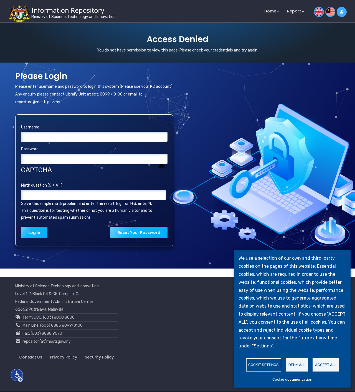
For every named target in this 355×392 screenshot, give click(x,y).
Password (30, 149)
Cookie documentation (292, 379)
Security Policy (99, 357)
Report (295, 11)
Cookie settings (263, 364)
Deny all (296, 364)
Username (30, 127)
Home (271, 11)
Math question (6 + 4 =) (41, 185)
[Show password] (161, 166)
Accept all (325, 364)
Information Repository (67, 10)
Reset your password (139, 232)
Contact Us (30, 357)
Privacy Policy (63, 357)
